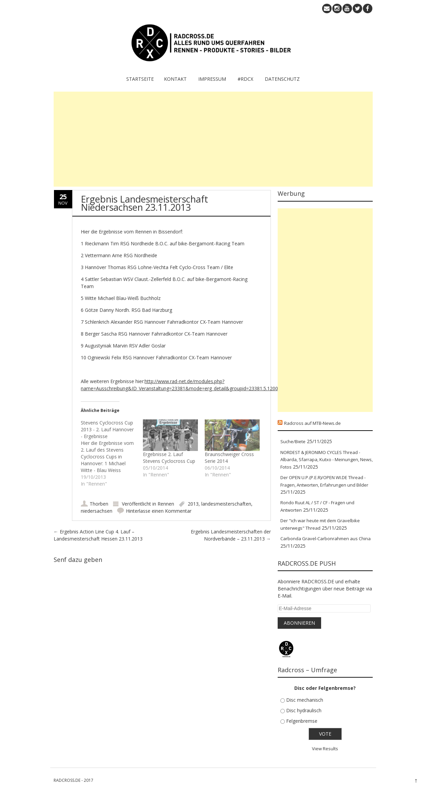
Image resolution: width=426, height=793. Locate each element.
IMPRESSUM (212, 79)
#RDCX (245, 79)
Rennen (166, 504)
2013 (193, 504)
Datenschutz (282, 79)
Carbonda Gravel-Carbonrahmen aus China (325, 538)
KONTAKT (175, 79)
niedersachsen (96, 511)
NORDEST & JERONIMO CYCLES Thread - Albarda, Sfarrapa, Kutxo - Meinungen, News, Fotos (326, 459)
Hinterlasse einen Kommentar (158, 511)
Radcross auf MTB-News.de (312, 423)
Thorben (99, 504)
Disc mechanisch (304, 700)
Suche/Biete (292, 441)
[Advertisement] (213, 139)
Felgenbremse (301, 721)
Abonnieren (299, 623)
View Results (325, 748)
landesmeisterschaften (226, 504)
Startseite (140, 79)
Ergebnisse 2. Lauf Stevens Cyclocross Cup (169, 457)
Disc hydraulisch (303, 710)
